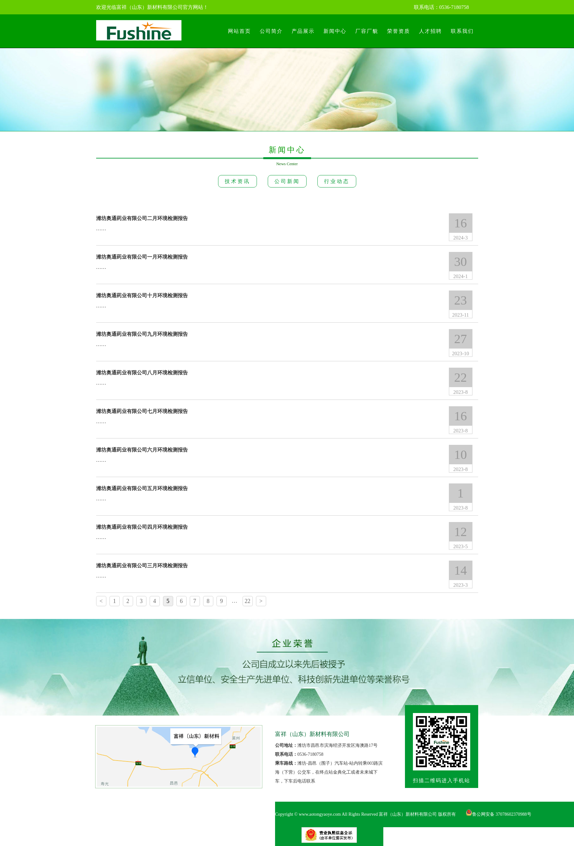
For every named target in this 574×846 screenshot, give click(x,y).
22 (248, 601)
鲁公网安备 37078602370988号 (498, 814)
